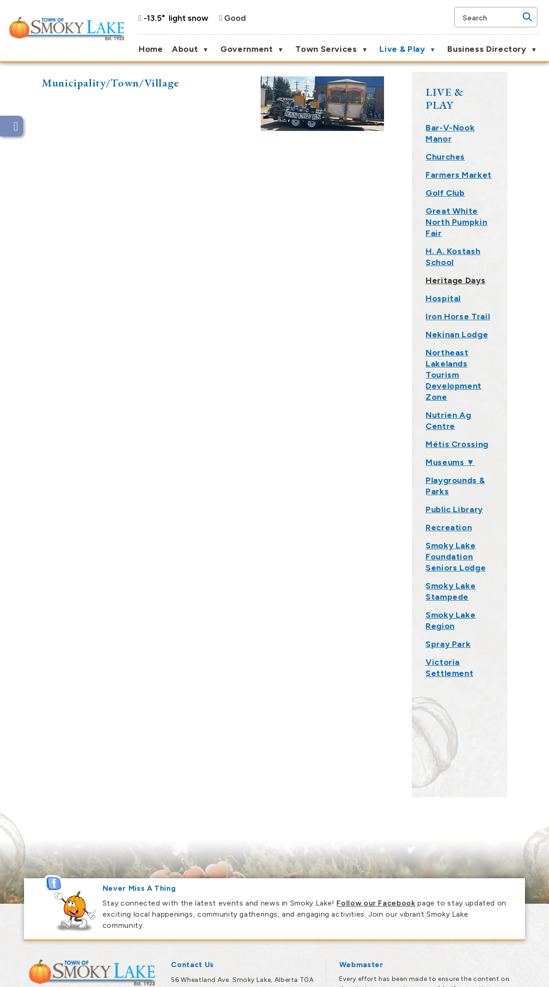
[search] (491, 17)
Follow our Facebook (375, 779)
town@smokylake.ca (231, 899)
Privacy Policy (512, 973)
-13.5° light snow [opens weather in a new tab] (176, 18)
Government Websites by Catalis (436, 973)
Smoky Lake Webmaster (379, 888)
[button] (527, 17)
